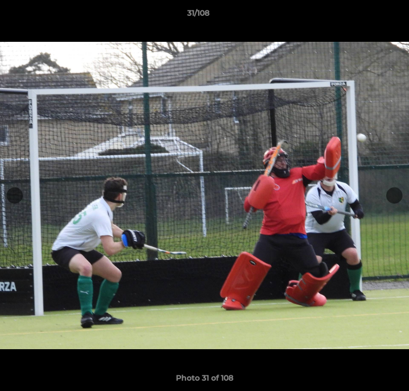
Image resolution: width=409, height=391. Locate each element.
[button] (369, 16)
